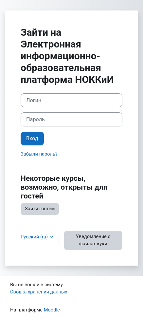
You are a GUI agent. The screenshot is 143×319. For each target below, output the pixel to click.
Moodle (52, 310)
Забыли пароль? (39, 154)
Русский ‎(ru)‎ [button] (35, 237)
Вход (32, 138)
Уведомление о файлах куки (93, 240)
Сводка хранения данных (38, 292)
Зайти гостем (40, 209)
